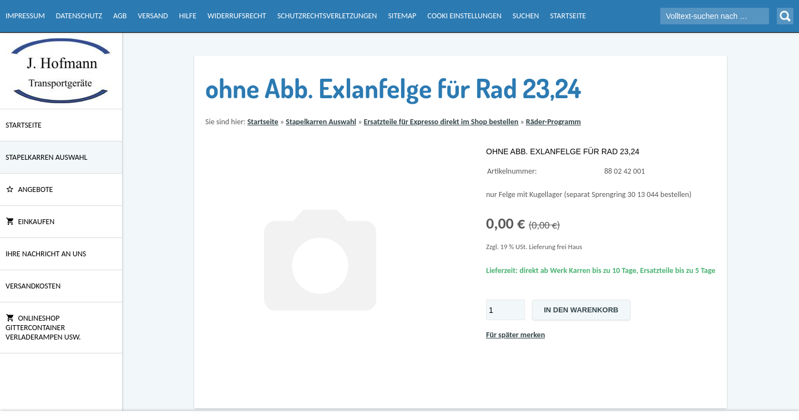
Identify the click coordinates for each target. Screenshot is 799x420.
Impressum (25, 16)
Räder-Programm (553, 121)
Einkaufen (30, 221)
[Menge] (505, 310)
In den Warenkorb (581, 310)
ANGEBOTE (29, 189)
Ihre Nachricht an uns (46, 254)
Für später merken (515, 335)
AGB (120, 16)
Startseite (568, 16)
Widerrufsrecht (237, 16)
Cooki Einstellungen (464, 16)
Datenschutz (79, 16)
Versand (153, 16)
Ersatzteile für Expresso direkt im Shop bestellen (440, 121)
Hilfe (187, 16)
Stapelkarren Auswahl (46, 157)
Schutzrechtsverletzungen (327, 16)
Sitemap (402, 16)
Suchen (526, 16)
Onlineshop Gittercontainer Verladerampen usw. (43, 327)
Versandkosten (33, 286)
